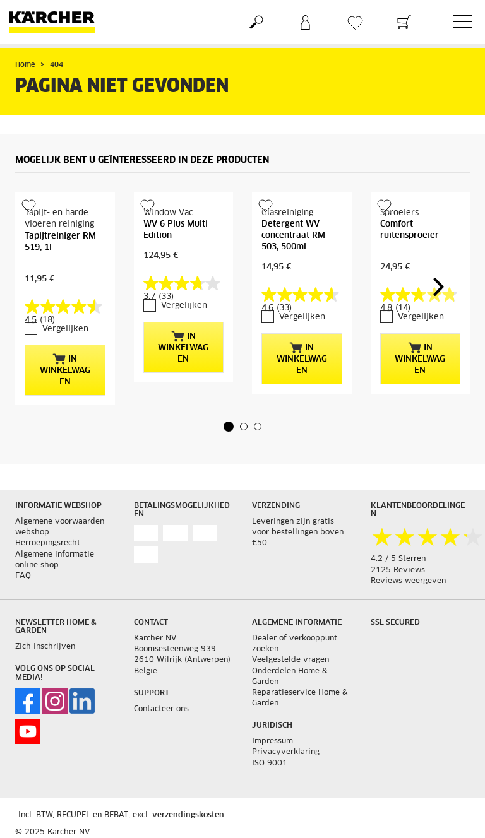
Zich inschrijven (45, 647)
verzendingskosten (188, 815)
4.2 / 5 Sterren (398, 559)
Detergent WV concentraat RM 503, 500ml (293, 235)
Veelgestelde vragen (290, 660)
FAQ (23, 576)
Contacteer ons (161, 709)
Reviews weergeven (408, 581)
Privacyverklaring (286, 752)
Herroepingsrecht (47, 543)
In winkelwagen (65, 369)
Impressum (272, 741)
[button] (229, 427)
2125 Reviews (398, 570)
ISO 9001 (269, 763)
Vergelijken (65, 329)
